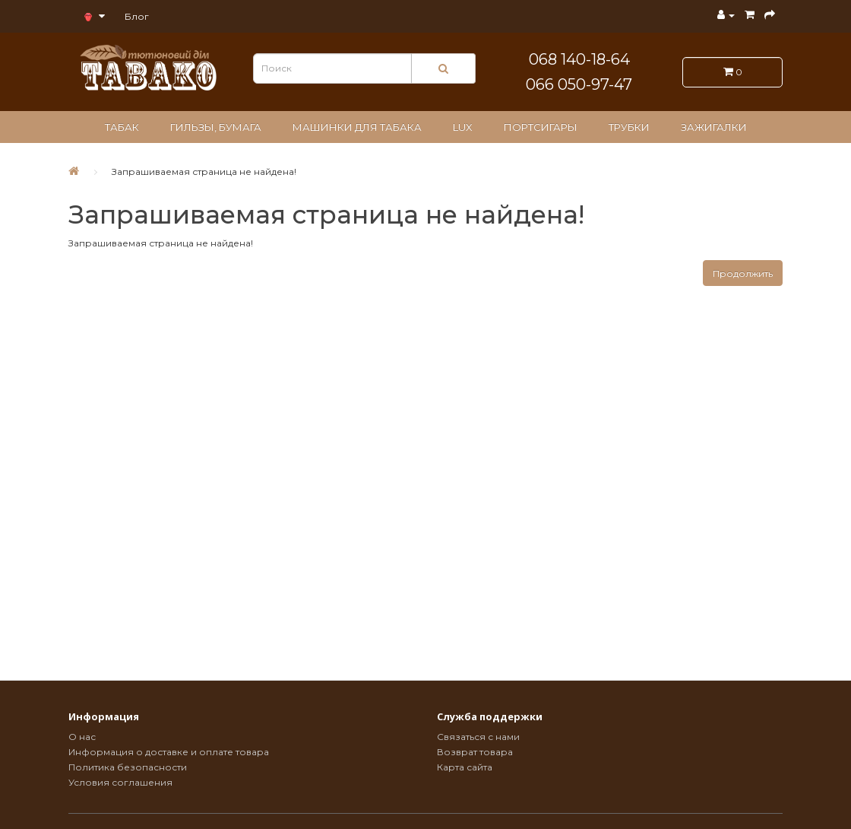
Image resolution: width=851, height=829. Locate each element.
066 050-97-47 (579, 84)
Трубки (629, 127)
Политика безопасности (127, 767)
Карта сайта (464, 767)
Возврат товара (475, 752)
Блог (137, 16)
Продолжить (743, 273)
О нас (82, 736)
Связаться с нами (478, 736)
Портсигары (540, 127)
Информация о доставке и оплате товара (168, 752)
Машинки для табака (357, 127)
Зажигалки (714, 127)
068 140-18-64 (579, 59)
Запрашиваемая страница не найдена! (204, 171)
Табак (122, 127)
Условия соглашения (120, 782)
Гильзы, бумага (215, 127)
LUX (463, 127)
